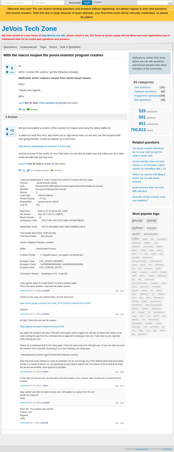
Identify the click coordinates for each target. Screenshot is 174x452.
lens (150, 265)
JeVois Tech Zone (29, 28)
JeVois (47, 164)
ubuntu (136, 233)
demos (134, 286)
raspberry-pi (136, 246)
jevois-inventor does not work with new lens (148, 189)
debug (141, 330)
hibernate (135, 301)
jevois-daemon (147, 257)
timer (163, 316)
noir (133, 279)
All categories (143, 82)
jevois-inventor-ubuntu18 (153, 305)
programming (136, 243)
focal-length (156, 286)
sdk (153, 294)
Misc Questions (142, 99)
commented (24, 291)
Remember (75, 3)
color (148, 330)
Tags (43, 47)
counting (158, 323)
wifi (163, 327)
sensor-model (144, 286)
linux (140, 297)
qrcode (134, 272)
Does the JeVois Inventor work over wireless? (148, 198)
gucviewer (135, 319)
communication (148, 246)
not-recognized (153, 319)
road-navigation (137, 323)
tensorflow (147, 243)
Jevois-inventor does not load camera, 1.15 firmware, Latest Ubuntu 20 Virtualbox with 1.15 (148, 165)
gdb (133, 334)
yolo (146, 254)
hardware (163, 272)
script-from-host (137, 305)
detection (154, 272)
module (135, 239)
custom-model (149, 279)
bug (156, 243)
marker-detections (155, 261)
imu (148, 316)
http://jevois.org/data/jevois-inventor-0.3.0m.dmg (45, 146)
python (137, 228)
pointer (162, 330)
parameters (141, 334)
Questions (10, 47)
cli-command (154, 327)
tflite (139, 279)
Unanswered (28, 47)
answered (23, 164)
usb (139, 268)
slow (133, 330)
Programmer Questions (146, 95)
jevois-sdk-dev (161, 239)
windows (159, 246)
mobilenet (145, 308)
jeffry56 (62, 103)
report (151, 250)
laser (141, 316)
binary (164, 283)
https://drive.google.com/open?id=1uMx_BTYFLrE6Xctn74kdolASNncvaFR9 (55, 303)
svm (133, 312)
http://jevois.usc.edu (53, 35)
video (133, 297)
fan (152, 290)
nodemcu (141, 312)
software (151, 276)
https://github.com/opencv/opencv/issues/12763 (42, 326)
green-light (135, 257)
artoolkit (155, 316)
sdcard (143, 265)
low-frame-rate (156, 308)
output (153, 254)
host (152, 239)
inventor (143, 250)
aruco (145, 239)
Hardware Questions (145, 91)
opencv (134, 250)
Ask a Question (70, 47)
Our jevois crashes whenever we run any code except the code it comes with (148, 152)
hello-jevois (154, 283)
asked (21, 103)
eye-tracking (136, 327)
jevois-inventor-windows (139, 283)
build (160, 254)
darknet (158, 268)
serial (151, 220)
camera (159, 250)
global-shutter (162, 276)
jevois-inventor (150, 234)
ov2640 (144, 301)
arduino (151, 228)
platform (142, 276)
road (145, 327)
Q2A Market (167, 449)
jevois (137, 220)
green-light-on (158, 297)
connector (161, 294)
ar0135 (134, 254)
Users (53, 47)
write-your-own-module (139, 261)
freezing (144, 290)
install (134, 276)
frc (149, 312)
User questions (142, 87)
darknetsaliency (159, 312)
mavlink (134, 265)
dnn (133, 268)
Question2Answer (142, 449)
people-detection (155, 301)
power (134, 294)
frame (148, 297)
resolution (135, 290)
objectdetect (159, 265)
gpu (155, 330)
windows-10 (148, 268)
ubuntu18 (135, 308)
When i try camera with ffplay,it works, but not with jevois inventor (148, 178)
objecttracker (144, 294)
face (143, 319)
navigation (149, 323)
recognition (143, 272)
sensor (159, 290)
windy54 (46, 291)
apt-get (134, 316)
